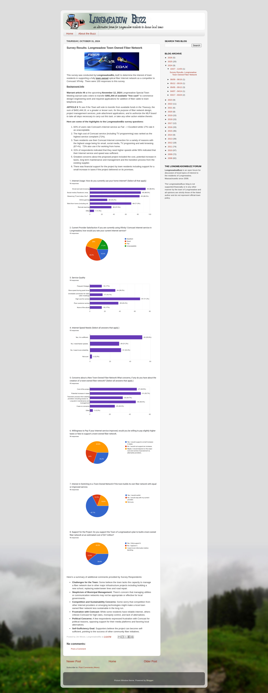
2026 (170, 57)
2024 (170, 65)
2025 (170, 61)
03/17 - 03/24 (176, 95)
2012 (170, 142)
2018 (170, 119)
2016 (170, 127)
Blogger (149, 680)
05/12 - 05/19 (176, 83)
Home (69, 33)
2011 (170, 146)
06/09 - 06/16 (176, 79)
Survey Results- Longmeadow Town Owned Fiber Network (183, 73)
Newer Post (73, 661)
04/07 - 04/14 (176, 91)
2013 (170, 139)
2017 (170, 123)
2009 (170, 154)
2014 (170, 135)
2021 (170, 108)
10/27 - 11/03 (176, 69)
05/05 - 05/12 (176, 87)
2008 (170, 158)
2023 (170, 100)
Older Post (150, 661)
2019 (170, 115)
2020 (170, 111)
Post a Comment (78, 649)
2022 (170, 104)
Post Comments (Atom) (89, 667)
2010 (170, 150)
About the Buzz (87, 33)
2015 (170, 131)
